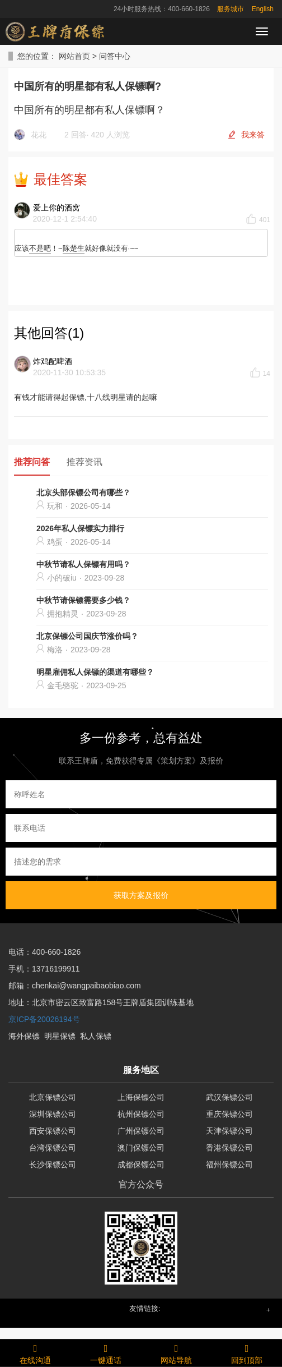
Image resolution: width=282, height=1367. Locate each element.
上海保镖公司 (141, 1097)
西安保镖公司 (52, 1130)
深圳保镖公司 (52, 1114)
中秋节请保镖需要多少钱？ (83, 600)
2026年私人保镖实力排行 (80, 528)
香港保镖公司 (229, 1147)
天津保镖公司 (229, 1130)
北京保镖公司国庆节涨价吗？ (87, 636)
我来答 (253, 134)
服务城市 (230, 9)
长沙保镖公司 (52, 1164)
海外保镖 (24, 1036)
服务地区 (141, 1070)
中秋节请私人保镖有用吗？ (83, 564)
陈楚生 (73, 248)
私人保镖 (95, 1036)
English (263, 9)
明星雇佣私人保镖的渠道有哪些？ (95, 672)
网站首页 (74, 56)
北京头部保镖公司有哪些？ (83, 492)
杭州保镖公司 (141, 1114)
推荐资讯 (84, 462)
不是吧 (40, 248)
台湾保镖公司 (52, 1147)
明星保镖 (60, 1036)
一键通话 (105, 1352)
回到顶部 (247, 1352)
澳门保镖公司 (141, 1147)
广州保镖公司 (141, 1130)
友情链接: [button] (145, 1308)
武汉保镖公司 (229, 1097)
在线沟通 (35, 1352)
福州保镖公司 (229, 1164)
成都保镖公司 (141, 1164)
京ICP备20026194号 (44, 1019)
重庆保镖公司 (229, 1114)
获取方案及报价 (141, 895)
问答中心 (114, 56)
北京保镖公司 (52, 1097)
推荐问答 (32, 462)
